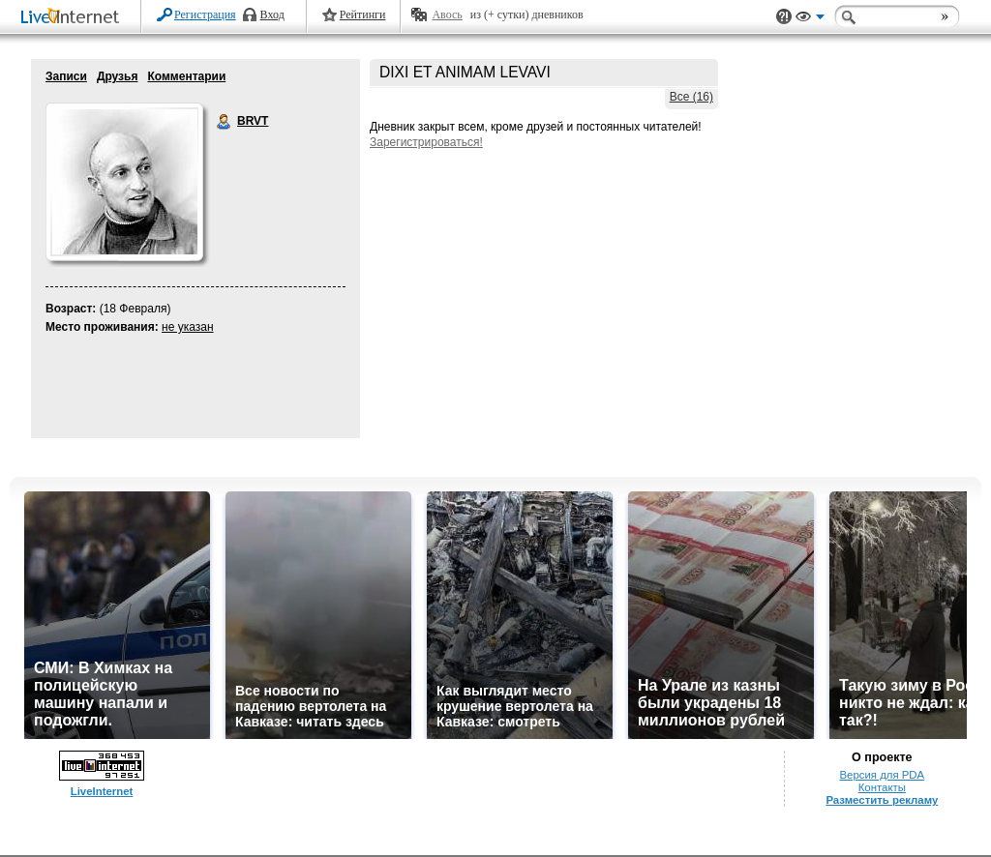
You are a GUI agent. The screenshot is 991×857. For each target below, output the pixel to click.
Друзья (117, 76)
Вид (810, 19)
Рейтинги (363, 14)
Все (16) (691, 96)
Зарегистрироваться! (426, 142)
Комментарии (186, 76)
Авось (447, 14)
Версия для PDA (881, 775)
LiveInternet (73, 18)
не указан (188, 327)
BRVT (224, 122)
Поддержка (784, 17)
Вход (272, 14)
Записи (66, 76)
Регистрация (205, 14)
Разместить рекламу (882, 800)
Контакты (882, 787)
